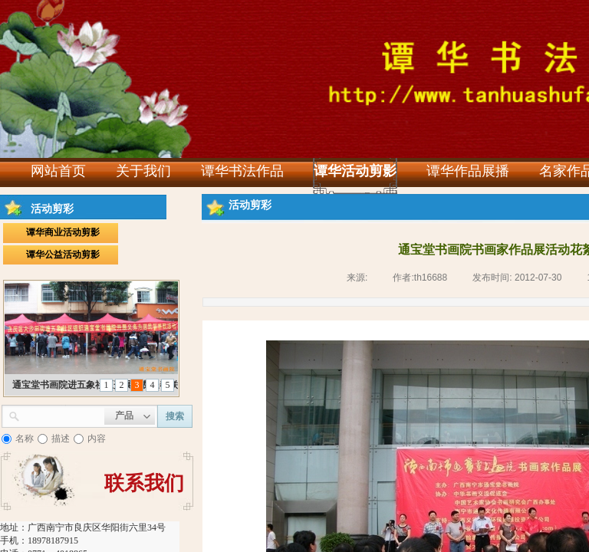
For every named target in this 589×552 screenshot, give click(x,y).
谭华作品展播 (467, 171)
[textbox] (62, 415)
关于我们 (143, 171)
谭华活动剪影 (355, 171)
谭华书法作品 (242, 171)
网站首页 (58, 171)
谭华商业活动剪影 (63, 232)
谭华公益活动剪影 (63, 254)
